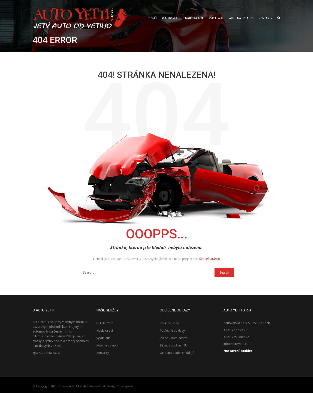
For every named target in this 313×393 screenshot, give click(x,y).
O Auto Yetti (104, 323)
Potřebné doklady (172, 330)
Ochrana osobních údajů (177, 353)
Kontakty (102, 353)
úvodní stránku (209, 259)
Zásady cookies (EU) (174, 345)
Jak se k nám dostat (174, 338)
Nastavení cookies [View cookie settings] (238, 351)
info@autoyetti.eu (235, 344)
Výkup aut (103, 338)
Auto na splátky (107, 345)
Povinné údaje (170, 323)
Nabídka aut (104, 330)
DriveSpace (66, 386)
